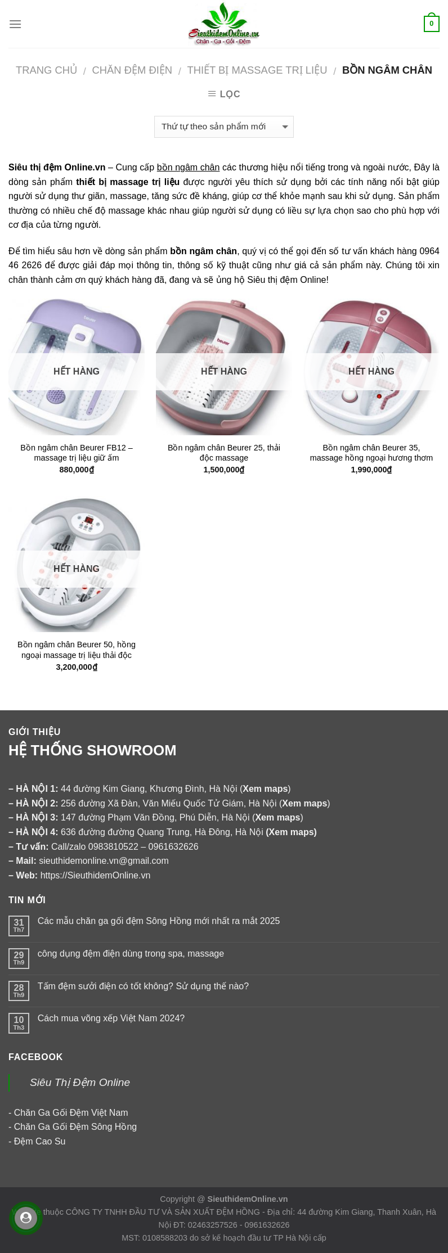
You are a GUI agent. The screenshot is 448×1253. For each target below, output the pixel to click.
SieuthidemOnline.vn (248, 1199)
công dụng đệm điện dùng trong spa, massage (131, 953)
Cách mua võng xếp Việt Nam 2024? (111, 1018)
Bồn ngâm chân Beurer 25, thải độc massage (224, 453)
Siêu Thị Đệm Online (80, 1082)
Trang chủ (46, 70)
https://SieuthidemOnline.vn (96, 875)
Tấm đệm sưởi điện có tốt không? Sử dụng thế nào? (143, 986)
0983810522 (113, 846)
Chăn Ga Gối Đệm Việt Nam (71, 1112)
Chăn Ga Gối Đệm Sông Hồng (75, 1127)
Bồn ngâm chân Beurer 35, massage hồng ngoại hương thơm (371, 453)
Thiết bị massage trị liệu (257, 70)
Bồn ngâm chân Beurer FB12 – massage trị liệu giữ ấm (76, 453)
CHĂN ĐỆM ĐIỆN (132, 70)
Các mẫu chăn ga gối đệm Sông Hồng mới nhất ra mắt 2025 (159, 921)
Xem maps (291, 832)
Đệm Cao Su (40, 1141)
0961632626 (174, 846)
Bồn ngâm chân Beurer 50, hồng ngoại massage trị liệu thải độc (76, 650)
